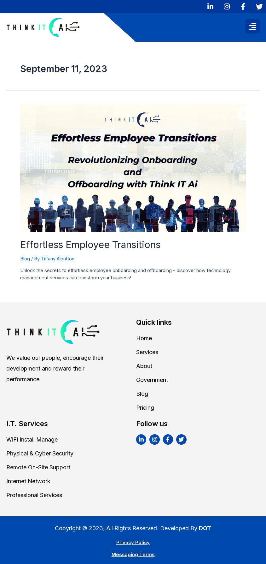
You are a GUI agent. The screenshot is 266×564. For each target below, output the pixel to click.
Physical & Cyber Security (39, 453)
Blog (25, 259)
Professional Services (34, 495)
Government (152, 380)
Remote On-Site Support (38, 467)
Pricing (145, 407)
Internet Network (28, 481)
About (144, 366)
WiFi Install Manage (32, 439)
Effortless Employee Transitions (90, 244)
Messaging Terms (133, 554)
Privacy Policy (133, 542)
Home (144, 338)
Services (147, 352)
